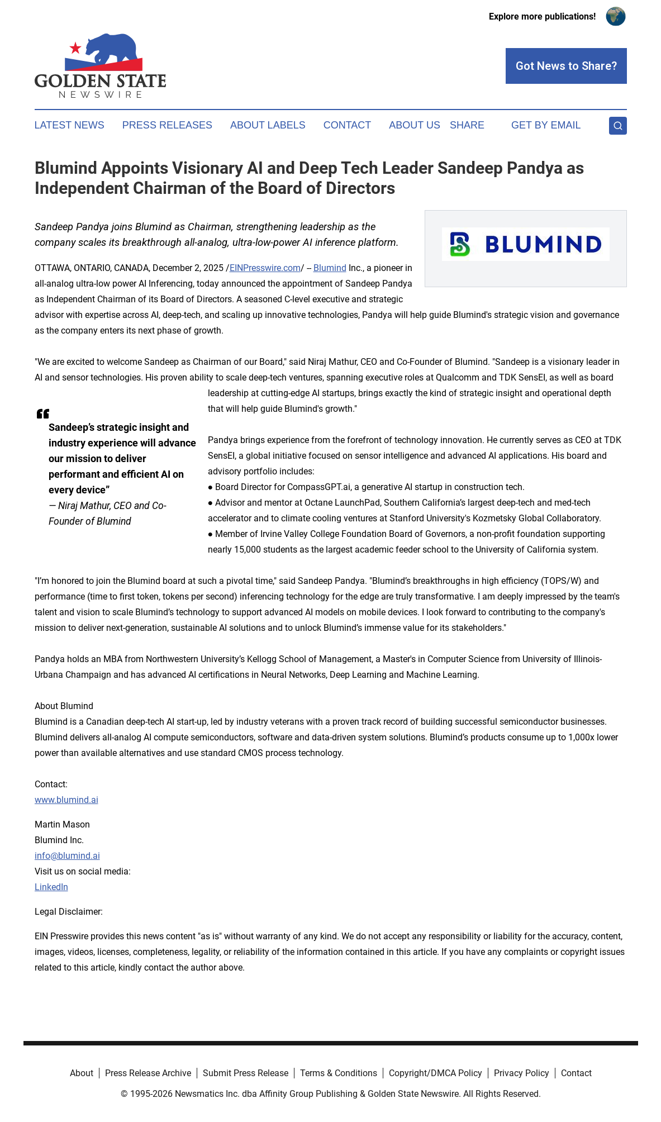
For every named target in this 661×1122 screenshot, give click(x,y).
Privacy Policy (521, 1073)
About (81, 1073)
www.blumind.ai (66, 800)
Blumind (329, 268)
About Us (414, 125)
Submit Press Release (245, 1073)
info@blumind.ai (67, 855)
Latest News (69, 125)
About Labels (268, 125)
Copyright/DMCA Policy (435, 1073)
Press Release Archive (148, 1073)
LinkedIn (51, 887)
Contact (348, 125)
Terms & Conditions (338, 1073)
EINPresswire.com (265, 268)
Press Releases (167, 125)
